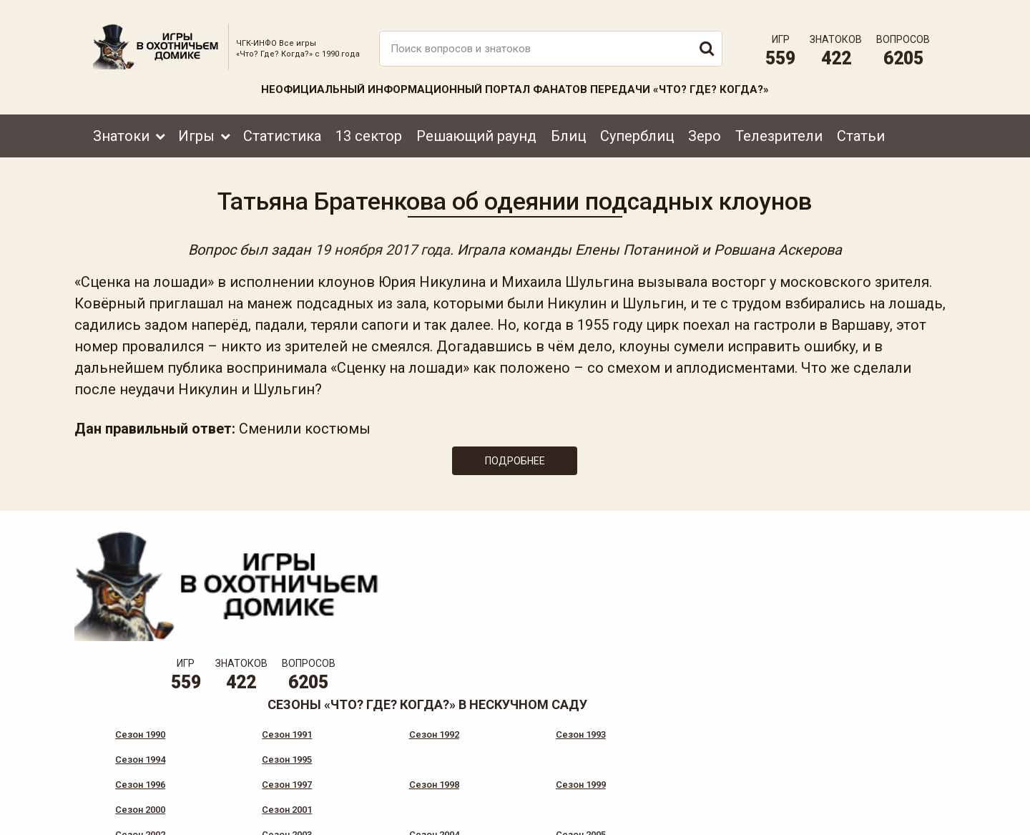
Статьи (861, 126)
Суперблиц (637, 126)
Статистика (282, 126)
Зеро (704, 126)
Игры (196, 126)
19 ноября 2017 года (382, 244)
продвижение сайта (903, 818)
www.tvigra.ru (621, 760)
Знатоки (121, 126)
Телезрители (779, 126)
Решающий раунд (476, 126)
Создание (886, 810)
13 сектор (368, 126)
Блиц (568, 126)
